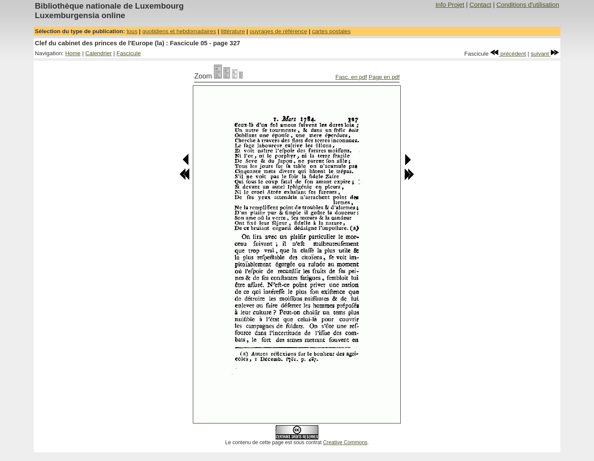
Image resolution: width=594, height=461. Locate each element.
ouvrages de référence (278, 31)
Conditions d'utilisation (528, 4)
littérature (233, 31)
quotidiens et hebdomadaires (179, 31)
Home (73, 53)
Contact (480, 4)
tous (131, 31)
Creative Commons (345, 442)
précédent (508, 53)
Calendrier (98, 53)
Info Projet (450, 4)
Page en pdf (384, 77)
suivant (545, 53)
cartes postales (331, 31)
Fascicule (128, 53)
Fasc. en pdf (351, 77)
